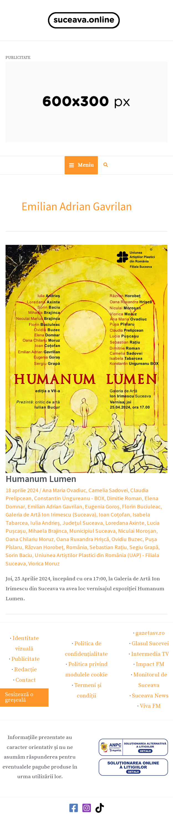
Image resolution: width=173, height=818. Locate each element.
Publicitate (25, 641)
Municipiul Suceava (27, 529)
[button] (105, 168)
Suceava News (150, 681)
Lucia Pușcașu (99, 522)
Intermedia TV (150, 641)
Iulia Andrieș (135, 514)
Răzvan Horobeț (123, 537)
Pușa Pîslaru (89, 537)
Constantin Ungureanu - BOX (38, 499)
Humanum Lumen (39, 480)
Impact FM (150, 651)
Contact (25, 661)
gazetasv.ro (150, 622)
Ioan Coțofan (65, 514)
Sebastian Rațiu (23, 545)
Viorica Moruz (93, 552)
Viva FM (150, 691)
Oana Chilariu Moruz (110, 529)
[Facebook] (73, 792)
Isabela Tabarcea (100, 514)
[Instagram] (86, 792)
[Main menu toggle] (81, 167)
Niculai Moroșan (68, 529)
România (154, 537)
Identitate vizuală (25, 631)
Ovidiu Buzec (59, 537)
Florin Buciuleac (95, 507)
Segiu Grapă (55, 545)
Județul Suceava (24, 522)
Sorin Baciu (84, 545)
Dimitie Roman (89, 499)
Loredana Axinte (62, 522)
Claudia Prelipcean (145, 491)
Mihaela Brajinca (135, 522)
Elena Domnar (124, 499)
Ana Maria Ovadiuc (62, 491)
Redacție (25, 651)
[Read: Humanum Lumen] (86, 360)
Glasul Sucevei (150, 631)
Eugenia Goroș (58, 507)
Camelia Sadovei (103, 491)
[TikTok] (100, 792)
